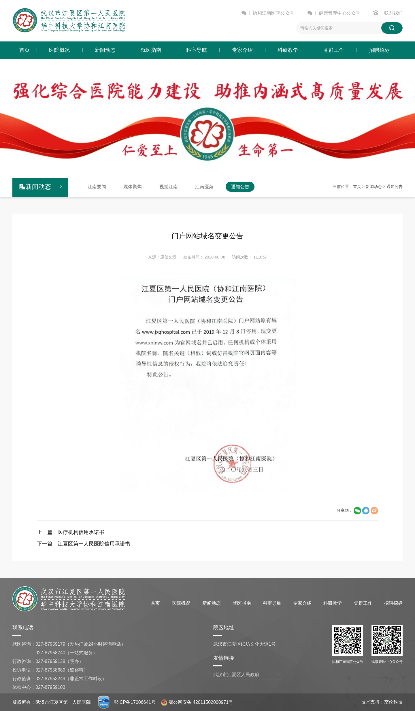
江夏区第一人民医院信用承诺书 (94, 544)
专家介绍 (242, 50)
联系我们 (393, 12)
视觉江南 (168, 186)
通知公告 (240, 186)
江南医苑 (204, 186)
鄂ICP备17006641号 (135, 702)
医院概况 (59, 50)
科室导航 (196, 50)
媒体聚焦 (132, 186)
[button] (190, 168)
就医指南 (151, 50)
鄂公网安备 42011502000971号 (197, 702)
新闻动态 (105, 50)
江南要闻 (97, 186)
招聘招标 (379, 50)
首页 (24, 50)
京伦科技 (393, 701)
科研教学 (288, 50)
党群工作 (333, 50)
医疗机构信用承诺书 (81, 532)
